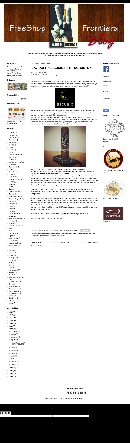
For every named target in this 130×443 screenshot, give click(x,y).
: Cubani (11, 132)
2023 (11, 312)
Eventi (11, 211)
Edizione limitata (14, 196)
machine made (14, 243)
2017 (11, 329)
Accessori (12, 135)
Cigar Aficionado (14, 155)
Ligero (11, 236)
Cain (10, 152)
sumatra (11, 295)
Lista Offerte (13, 238)
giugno (13, 350)
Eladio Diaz (12, 201)
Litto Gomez (13, 240)
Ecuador (11, 194)
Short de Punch (14, 286)
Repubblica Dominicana (57, 235)
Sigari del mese (14, 289)
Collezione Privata (15, 162)
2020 (11, 320)
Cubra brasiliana (55, 233)
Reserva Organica (15, 281)
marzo (13, 359)
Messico (11, 253)
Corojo (11, 169)
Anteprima (12, 140)
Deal (10, 189)
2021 (11, 317)
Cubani (11, 177)
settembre (14, 337)
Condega (12, 164)
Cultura (11, 182)
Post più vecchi (93, 242)
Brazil (43, 233)
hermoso (12, 221)
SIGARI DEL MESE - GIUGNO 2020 (15, 292)
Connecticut (13, 167)
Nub (10, 262)
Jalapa (11, 231)
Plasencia (12, 272)
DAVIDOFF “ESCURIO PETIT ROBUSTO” (61, 68)
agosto (13, 340)
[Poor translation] (7, 413)
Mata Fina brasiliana (15, 248)
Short (10, 284)
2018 (11, 326)
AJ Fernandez (13, 137)
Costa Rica (12, 172)
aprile (13, 356)
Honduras (12, 223)
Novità (11, 260)
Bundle (11, 150)
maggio (13, 353)
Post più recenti (37, 242)
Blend (39, 233)
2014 (11, 373)
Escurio (76, 233)
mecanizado (13, 250)
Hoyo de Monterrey (15, 226)
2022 (11, 315)
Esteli (11, 209)
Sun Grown (12, 298)
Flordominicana (14, 213)
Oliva (10, 265)
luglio (13, 347)
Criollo (48, 233)
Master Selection (14, 245)
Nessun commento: (72, 230)
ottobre (13, 334)
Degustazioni (70, 233)
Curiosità (12, 184)
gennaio (14, 364)
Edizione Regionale (15, 199)
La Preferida (13, 233)
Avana (11, 142)
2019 (11, 323)
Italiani (11, 228)
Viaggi (11, 303)
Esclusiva (12, 204)
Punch (11, 275)
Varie (10, 300)
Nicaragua (12, 258)
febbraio (14, 361)
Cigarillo (11, 157)
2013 (11, 376)
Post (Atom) (41, 246)
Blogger (81, 398)
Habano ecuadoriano (85, 233)
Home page (65, 242)
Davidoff (63, 233)
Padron (11, 267)
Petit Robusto (45, 235)
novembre (14, 331)
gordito (11, 216)
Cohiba (11, 159)
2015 (11, 371)
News (11, 255)
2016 (11, 368)
